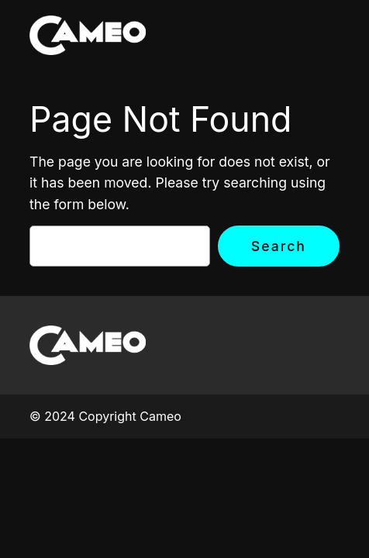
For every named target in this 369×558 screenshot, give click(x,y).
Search (278, 246)
